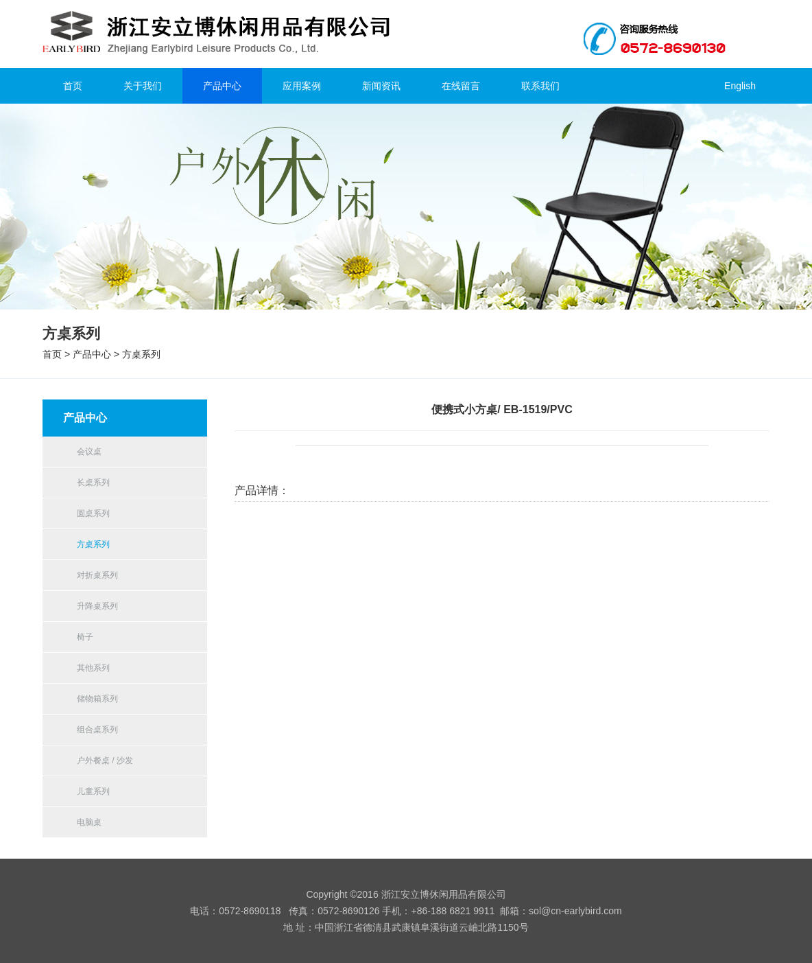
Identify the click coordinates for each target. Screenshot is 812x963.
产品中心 (222, 85)
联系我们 (540, 85)
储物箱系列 (97, 699)
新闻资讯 (381, 85)
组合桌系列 (97, 729)
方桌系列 (141, 354)
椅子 (85, 637)
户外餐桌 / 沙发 (105, 760)
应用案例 (302, 85)
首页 (72, 85)
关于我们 (142, 85)
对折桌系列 (97, 575)
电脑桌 (89, 822)
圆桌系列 (93, 513)
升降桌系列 (97, 606)
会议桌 (89, 451)
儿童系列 (93, 791)
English (740, 85)
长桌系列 (93, 482)
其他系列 (93, 668)
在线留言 (461, 85)
